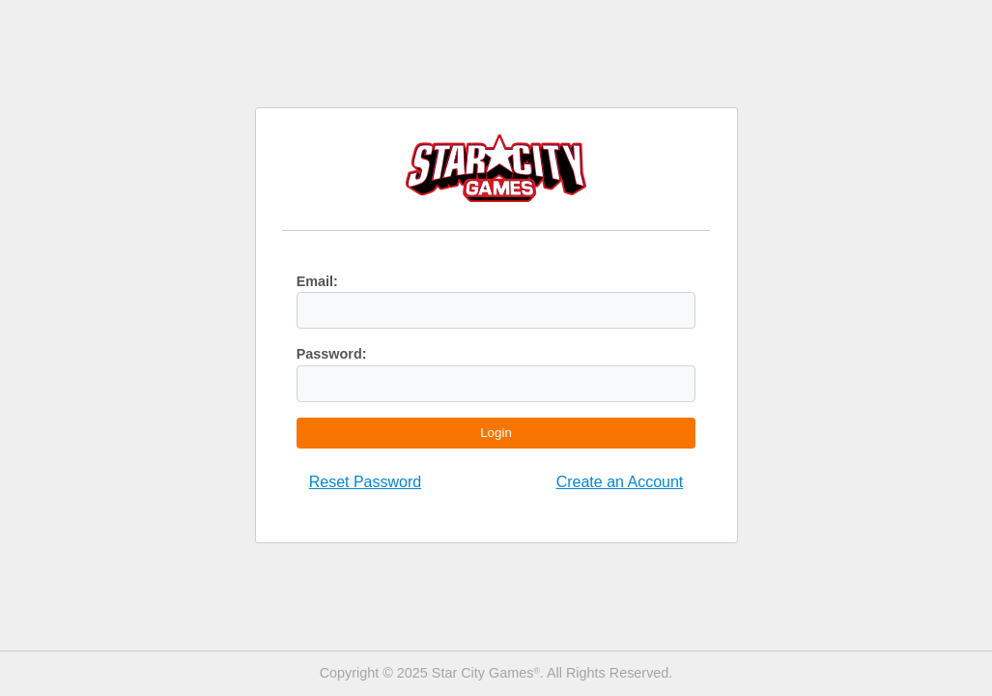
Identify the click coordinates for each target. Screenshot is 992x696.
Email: (317, 281)
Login (496, 432)
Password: (332, 354)
